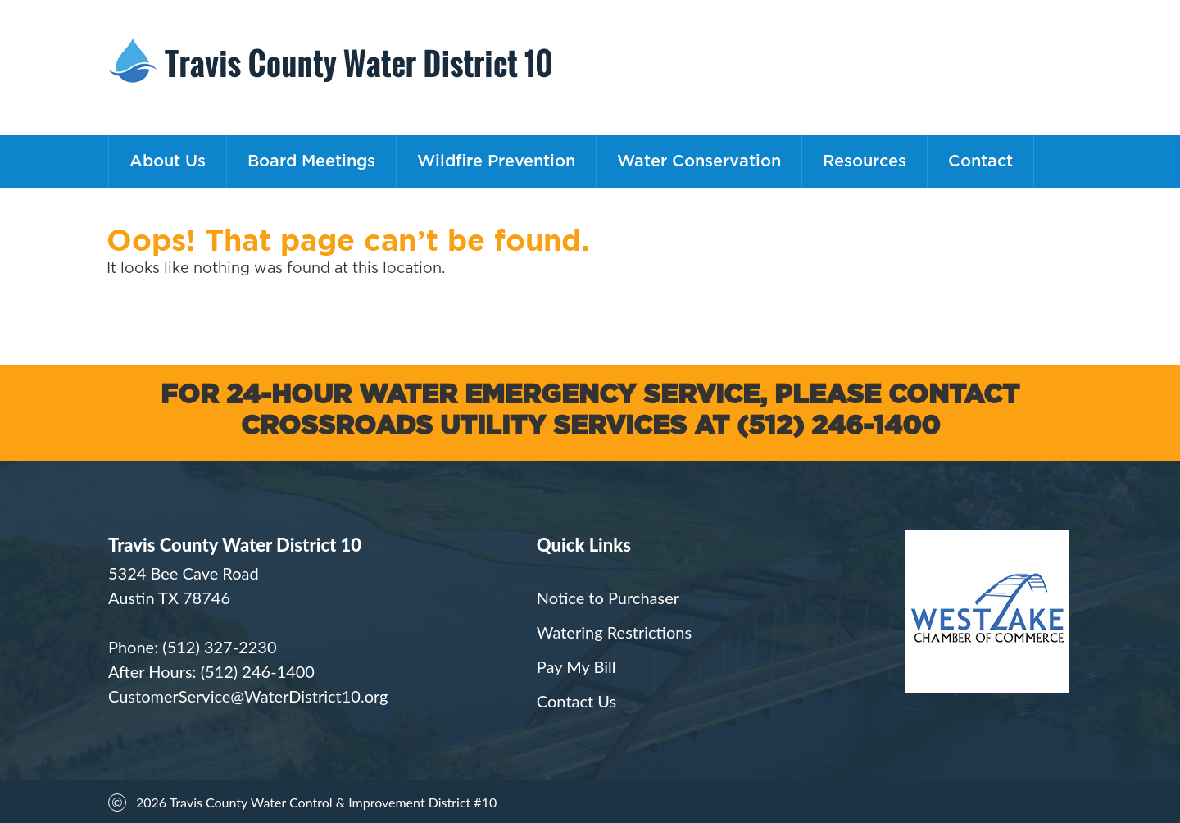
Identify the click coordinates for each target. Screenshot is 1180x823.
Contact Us (576, 701)
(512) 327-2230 (219, 647)
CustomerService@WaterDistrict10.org (248, 696)
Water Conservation (699, 161)
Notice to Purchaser (608, 597)
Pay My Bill (576, 666)
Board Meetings (311, 161)
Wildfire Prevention (496, 161)
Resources (864, 161)
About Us (167, 161)
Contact (980, 161)
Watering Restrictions (614, 632)
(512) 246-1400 (258, 671)
